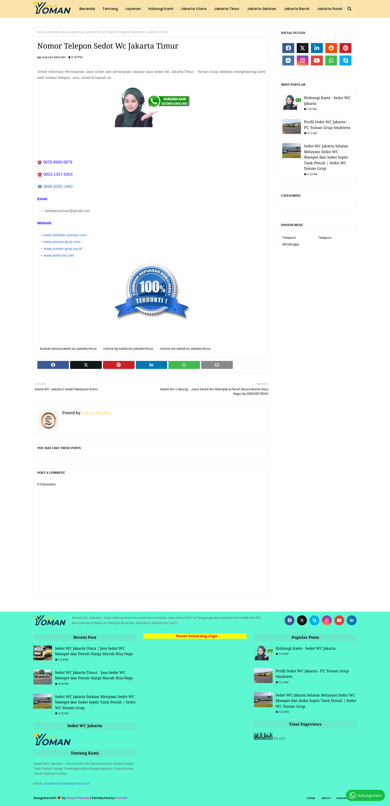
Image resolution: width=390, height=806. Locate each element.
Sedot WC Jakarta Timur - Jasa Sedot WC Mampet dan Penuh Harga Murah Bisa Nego (94, 675)
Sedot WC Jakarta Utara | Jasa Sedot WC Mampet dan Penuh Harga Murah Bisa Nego (94, 651)
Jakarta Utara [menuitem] (193, 8)
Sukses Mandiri (54, 57)
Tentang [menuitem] (110, 8)
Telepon (289, 237)
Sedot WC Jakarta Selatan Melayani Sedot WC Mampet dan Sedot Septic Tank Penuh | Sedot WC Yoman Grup (326, 157)
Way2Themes (78, 798)
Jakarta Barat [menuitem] (296, 8)
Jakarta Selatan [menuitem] (261, 8)
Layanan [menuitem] (133, 8)
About (326, 798)
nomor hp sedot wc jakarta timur (128, 348)
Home (41, 32)
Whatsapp (290, 244)
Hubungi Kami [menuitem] (160, 8)
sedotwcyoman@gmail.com (67, 783)
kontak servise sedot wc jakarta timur (77, 32)
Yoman (121, 798)
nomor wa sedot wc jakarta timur (185, 348)
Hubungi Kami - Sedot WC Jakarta (327, 100)
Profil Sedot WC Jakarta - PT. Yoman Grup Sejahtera (327, 124)
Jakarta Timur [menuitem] (227, 8)
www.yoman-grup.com (62, 241)
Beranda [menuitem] (87, 8)
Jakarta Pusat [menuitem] (329, 8)
